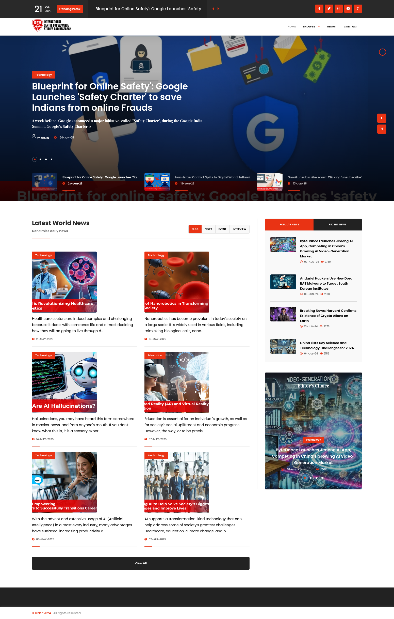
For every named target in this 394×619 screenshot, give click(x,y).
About (332, 26)
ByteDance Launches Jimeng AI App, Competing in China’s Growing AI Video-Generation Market (326, 249)
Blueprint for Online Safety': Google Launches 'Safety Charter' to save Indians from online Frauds (110, 97)
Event (222, 229)
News (208, 229)
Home (292, 26)
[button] (381, 129)
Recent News (337, 224)
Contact (351, 26)
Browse (311, 26)
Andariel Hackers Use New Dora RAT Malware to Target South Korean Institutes (326, 283)
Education (155, 355)
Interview (239, 229)
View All (141, 563)
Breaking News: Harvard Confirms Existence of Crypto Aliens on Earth (328, 315)
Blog (195, 229)
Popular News (289, 224)
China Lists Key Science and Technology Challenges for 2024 (327, 345)
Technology (43, 75)
